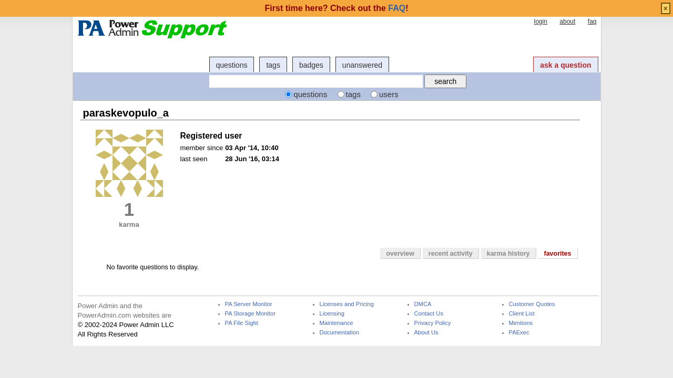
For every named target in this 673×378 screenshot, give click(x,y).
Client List (522, 314)
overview (400, 253)
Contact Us (429, 314)
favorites (558, 253)
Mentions (521, 323)
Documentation (339, 332)
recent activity (451, 253)
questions (232, 65)
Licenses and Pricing (347, 304)
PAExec (519, 332)
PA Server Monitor (248, 304)
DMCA (423, 304)
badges (311, 65)
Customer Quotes (532, 304)
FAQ (396, 8)
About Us (426, 332)
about (567, 21)
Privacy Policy (432, 323)
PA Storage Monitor (250, 314)
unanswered (362, 65)
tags (273, 65)
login (540, 21)
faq (592, 21)
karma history (508, 253)
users (389, 94)
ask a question (565, 65)
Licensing (332, 314)
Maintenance (336, 323)
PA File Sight (241, 323)
